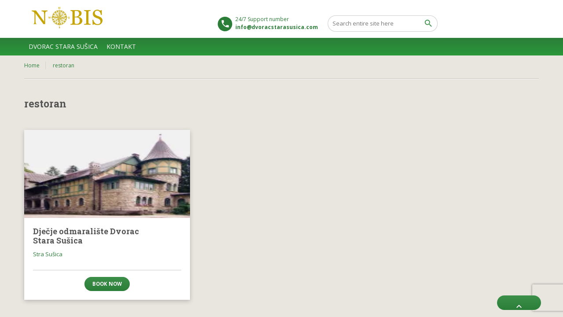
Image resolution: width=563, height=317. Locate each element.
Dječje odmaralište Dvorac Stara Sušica (86, 236)
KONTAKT (121, 46)
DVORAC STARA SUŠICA (63, 46)
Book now (107, 283)
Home (32, 65)
